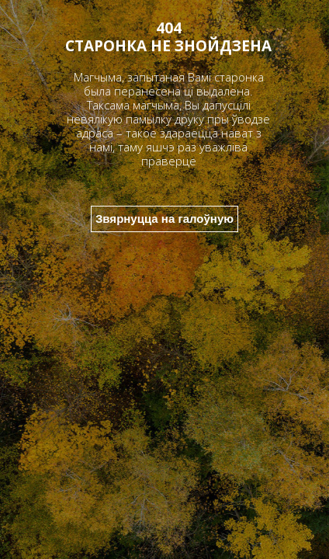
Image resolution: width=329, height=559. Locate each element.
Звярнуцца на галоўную (164, 218)
